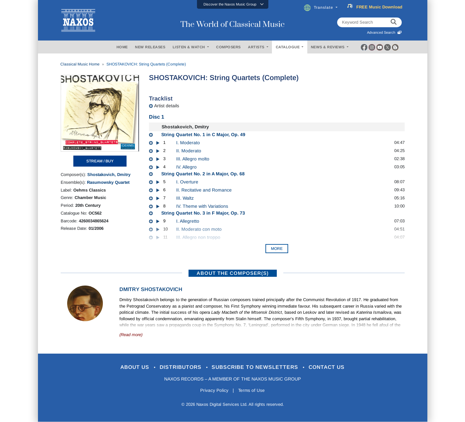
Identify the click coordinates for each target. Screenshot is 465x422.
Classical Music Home (80, 64)
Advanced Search (384, 32)
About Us (129, 367)
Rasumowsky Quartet (108, 182)
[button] (232, 4)
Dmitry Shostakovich (150, 289)
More (277, 248)
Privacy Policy (214, 390)
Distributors (178, 367)
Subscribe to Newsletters (257, 367)
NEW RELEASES (150, 47)
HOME (122, 47)
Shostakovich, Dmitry (108, 174)
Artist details (166, 105)
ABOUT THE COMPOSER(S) (233, 273)
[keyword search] (393, 22)
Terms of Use (251, 390)
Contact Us (332, 367)
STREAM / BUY (100, 161)
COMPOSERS (228, 47)
